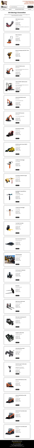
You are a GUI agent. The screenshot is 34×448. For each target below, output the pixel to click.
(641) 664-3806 (31, 2)
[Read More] (17, 29)
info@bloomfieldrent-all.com (18, 445)
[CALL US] (30, 7)
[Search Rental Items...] (17, 7)
